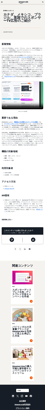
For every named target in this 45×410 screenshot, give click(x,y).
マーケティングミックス (11, 124)
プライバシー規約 (22, 408)
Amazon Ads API (9, 188)
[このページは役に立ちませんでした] (12, 239)
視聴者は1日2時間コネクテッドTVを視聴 (25, 122)
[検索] (43, 2)
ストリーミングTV (24, 57)
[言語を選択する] (22, 390)
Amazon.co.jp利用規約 (22, 404)
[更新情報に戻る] (7, 219)
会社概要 (22, 401)
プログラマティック (10, 76)
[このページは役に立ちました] (33, 239)
